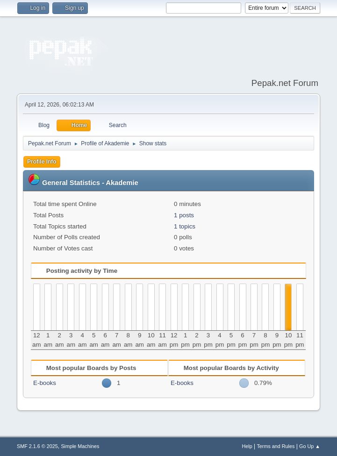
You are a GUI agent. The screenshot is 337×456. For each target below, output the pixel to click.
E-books (44, 382)
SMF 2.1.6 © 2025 (37, 446)
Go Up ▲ (309, 446)
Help (247, 446)
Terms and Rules (275, 446)
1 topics (184, 226)
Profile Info (42, 161)
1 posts (184, 215)
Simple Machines (80, 446)
